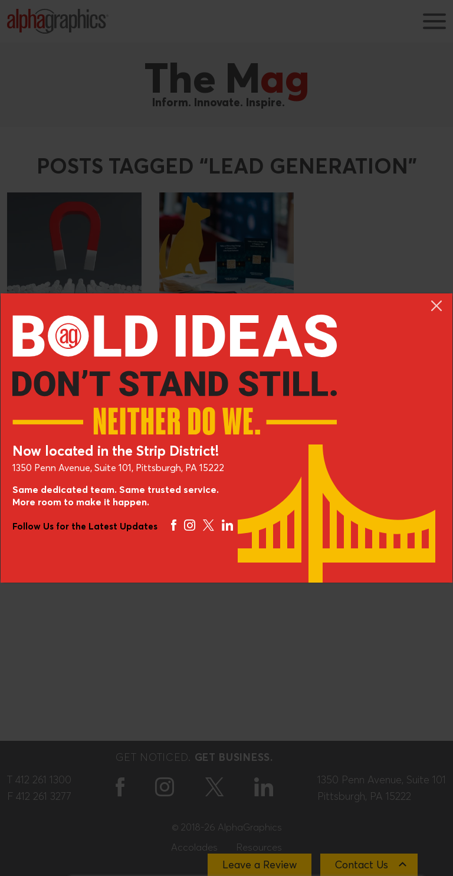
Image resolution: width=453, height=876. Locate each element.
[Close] (436, 305)
